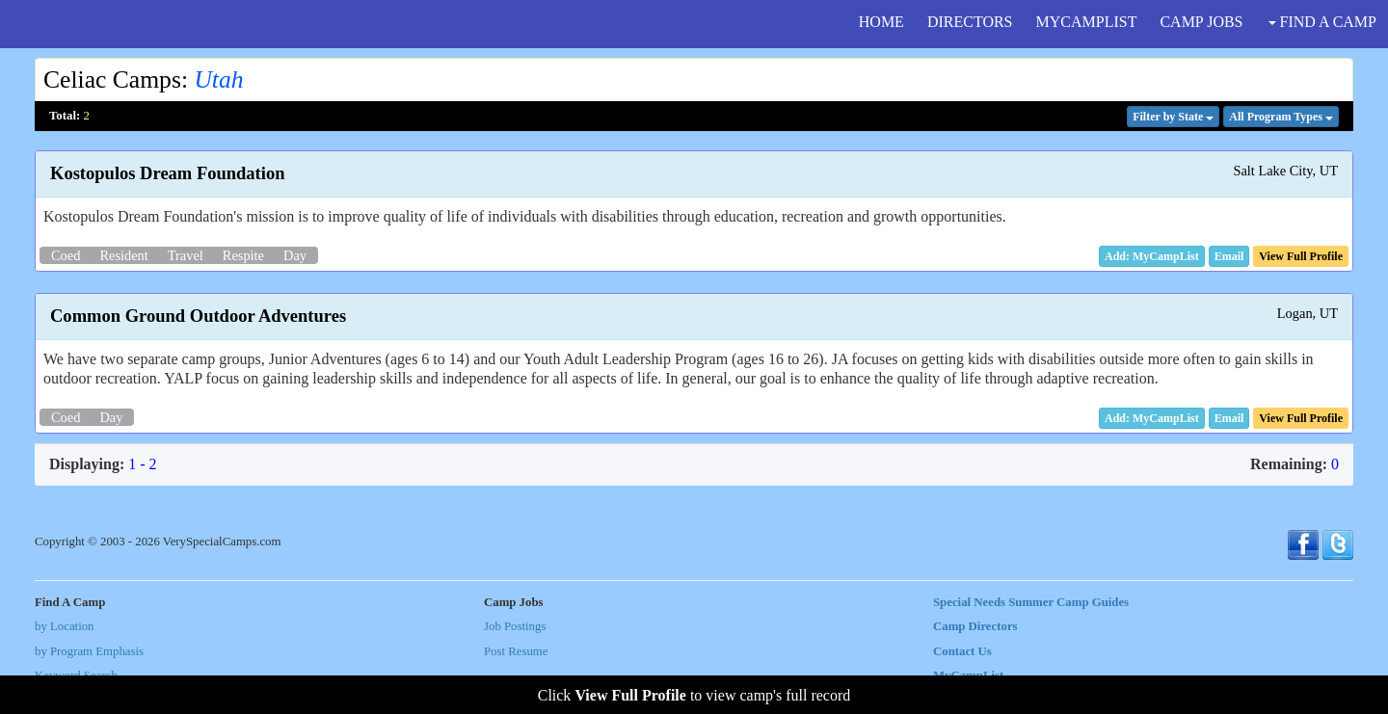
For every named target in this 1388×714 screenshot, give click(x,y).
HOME (881, 21)
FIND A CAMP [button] (1322, 21)
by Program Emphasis (89, 651)
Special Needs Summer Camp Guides (1031, 602)
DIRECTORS (970, 21)
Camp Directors (975, 626)
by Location (64, 626)
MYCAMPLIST (1086, 21)
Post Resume (515, 651)
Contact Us (962, 651)
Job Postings (515, 626)
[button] (1229, 256)
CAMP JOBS (1201, 21)
